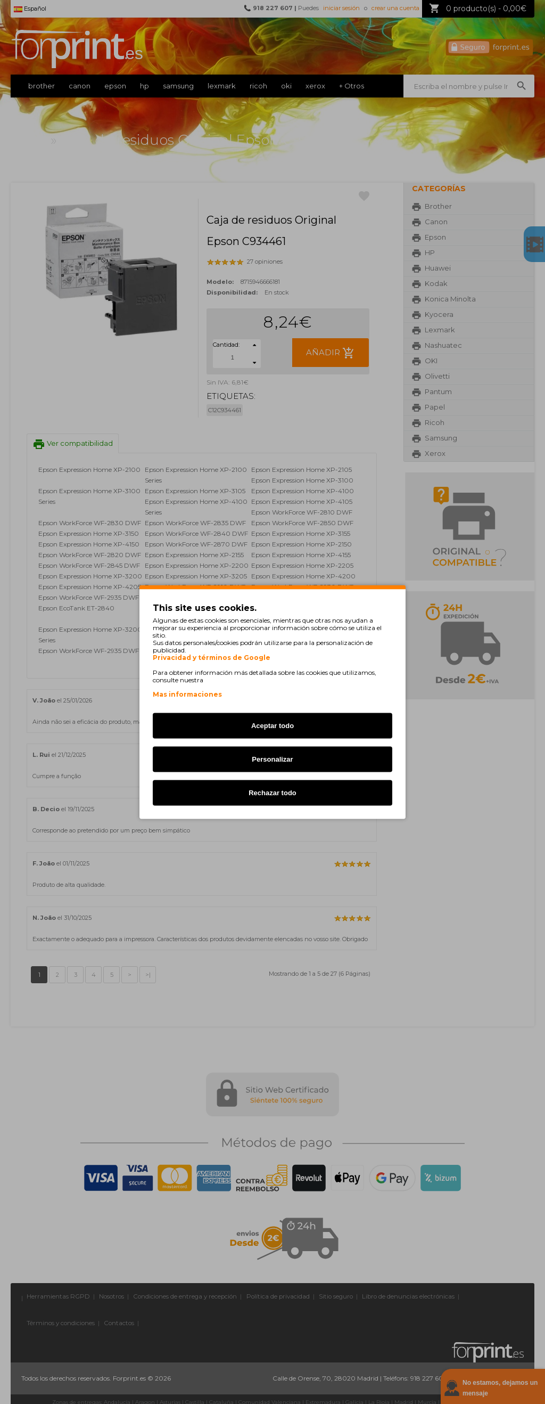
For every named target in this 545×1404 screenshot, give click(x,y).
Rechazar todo (272, 793)
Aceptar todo (272, 726)
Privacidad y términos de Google (211, 658)
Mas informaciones (187, 694)
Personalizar (272, 759)
